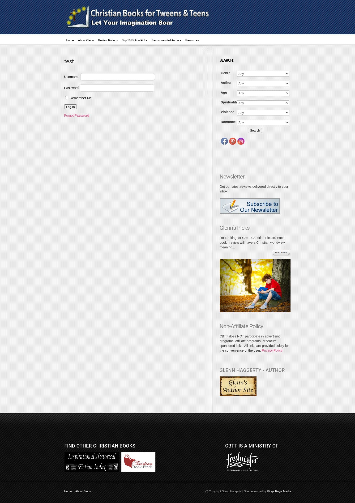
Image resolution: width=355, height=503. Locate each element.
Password (71, 88)
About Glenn (86, 40)
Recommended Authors (166, 40)
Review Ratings (108, 40)
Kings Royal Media (279, 491)
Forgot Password (76, 115)
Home (70, 40)
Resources (192, 40)
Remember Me (78, 98)
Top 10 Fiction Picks (134, 40)
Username (72, 77)
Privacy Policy (272, 350)
